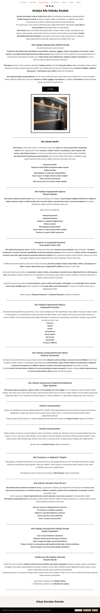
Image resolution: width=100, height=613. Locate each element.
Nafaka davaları (50, 170)
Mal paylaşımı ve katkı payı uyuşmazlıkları (50, 173)
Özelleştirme (87, 610)
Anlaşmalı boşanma (50, 215)
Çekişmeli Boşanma (56, 295)
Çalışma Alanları (44, 2)
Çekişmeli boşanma (50, 218)
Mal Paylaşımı (59, 473)
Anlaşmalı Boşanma (39, 295)
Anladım (95, 610)
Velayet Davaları (72, 419)
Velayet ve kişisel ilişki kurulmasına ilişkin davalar (50, 167)
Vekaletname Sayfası (61, 584)
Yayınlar (78, 2)
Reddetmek (78, 610)
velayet (59, 51)
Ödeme (64, 2)
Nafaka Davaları (49, 444)
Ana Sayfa (23, 2)
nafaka (50, 79)
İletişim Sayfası (60, 581)
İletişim (71, 2)
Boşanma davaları (50, 165)
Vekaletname (55, 2)
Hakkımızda (32, 2)
